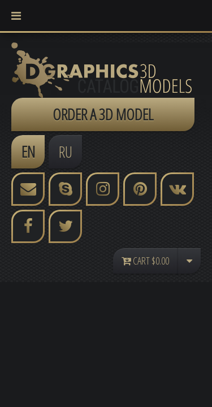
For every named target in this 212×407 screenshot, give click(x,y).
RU (65, 151)
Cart (145, 260)
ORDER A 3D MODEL (103, 114)
